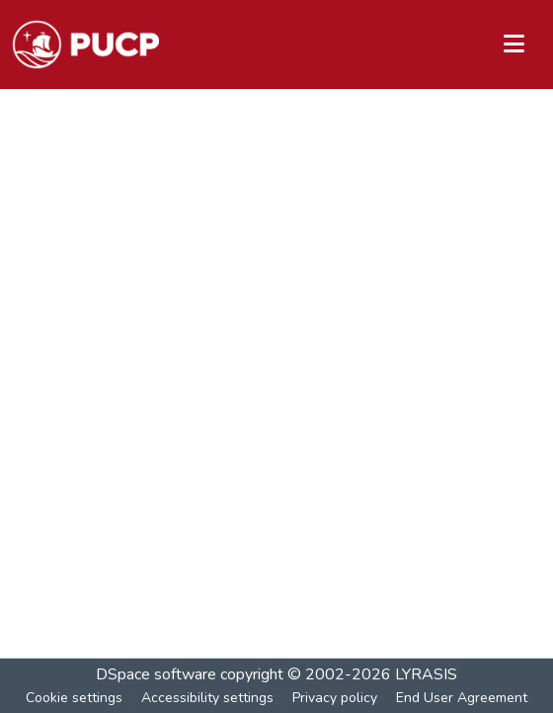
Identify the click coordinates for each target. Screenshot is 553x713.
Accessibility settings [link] (207, 697)
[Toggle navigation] (513, 44)
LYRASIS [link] (426, 674)
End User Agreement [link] (461, 697)
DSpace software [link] (156, 674)
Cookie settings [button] (74, 697)
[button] (85, 44)
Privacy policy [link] (334, 697)
